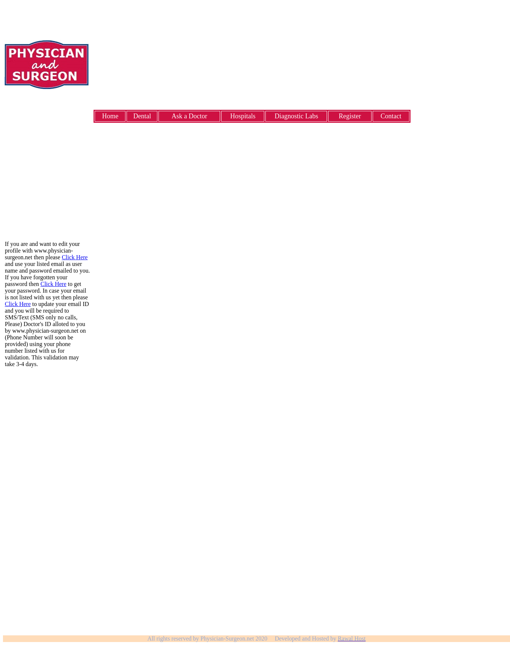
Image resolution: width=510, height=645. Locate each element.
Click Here (75, 257)
